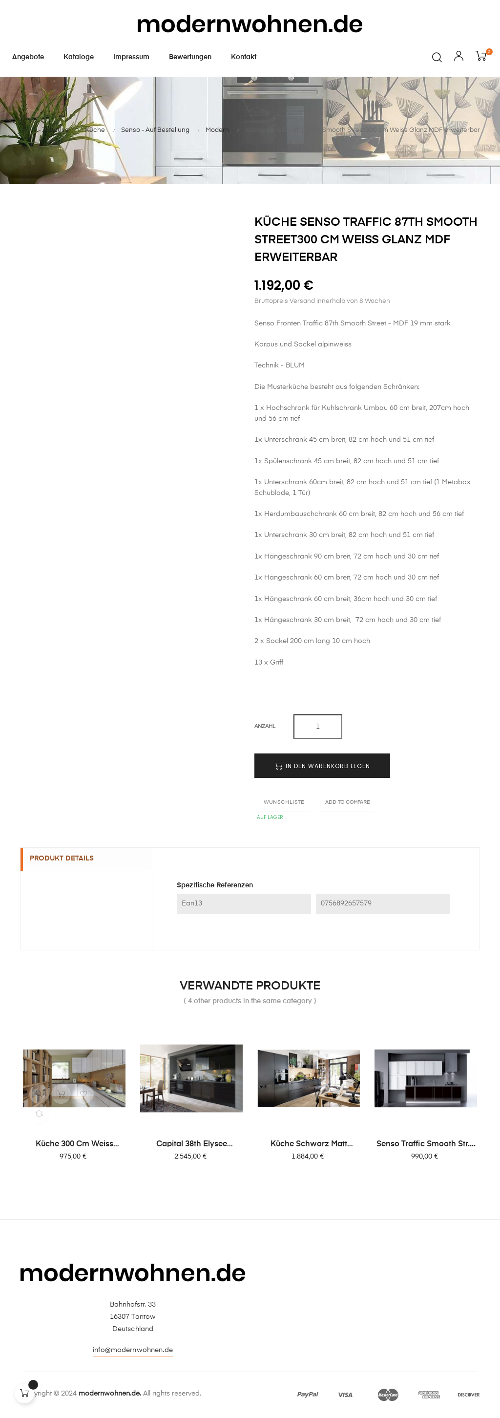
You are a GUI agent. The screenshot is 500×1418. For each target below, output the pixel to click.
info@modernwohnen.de (133, 1350)
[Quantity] (317, 726)
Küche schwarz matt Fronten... (309, 1144)
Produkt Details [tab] (67, 859)
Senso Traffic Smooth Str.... (426, 1144)
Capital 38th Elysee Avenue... (191, 1144)
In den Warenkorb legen (322, 766)
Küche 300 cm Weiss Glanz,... (74, 1144)
